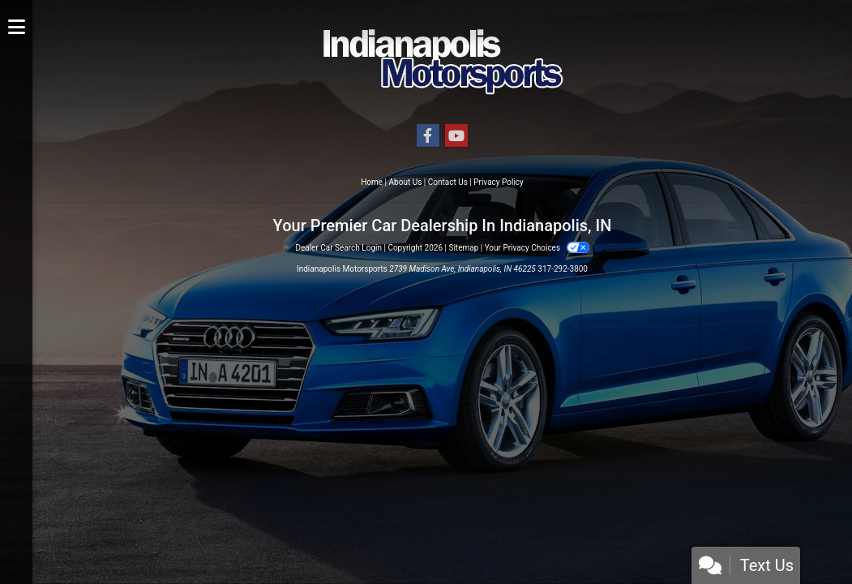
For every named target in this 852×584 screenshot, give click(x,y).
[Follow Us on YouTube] (456, 136)
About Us (405, 182)
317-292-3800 (562, 268)
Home (372, 182)
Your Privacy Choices (537, 247)
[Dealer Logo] (442, 61)
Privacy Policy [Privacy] (498, 182)
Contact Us (448, 182)
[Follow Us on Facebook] (428, 136)
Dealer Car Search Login (338, 247)
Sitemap (463, 247)
